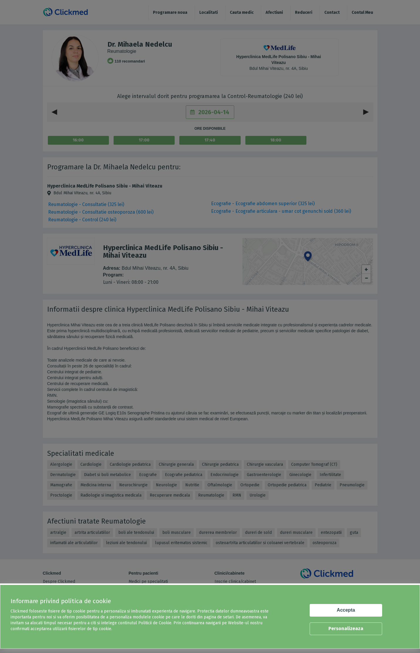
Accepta (346, 610)
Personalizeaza (345, 628)
